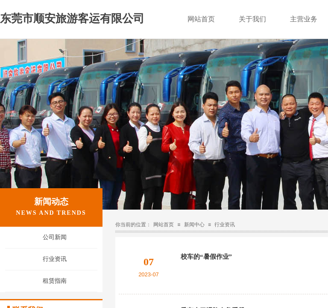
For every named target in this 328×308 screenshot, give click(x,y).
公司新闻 (55, 237)
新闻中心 (194, 225)
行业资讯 (224, 225)
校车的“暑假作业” (206, 256)
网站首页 (163, 225)
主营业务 (303, 19)
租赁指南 (55, 281)
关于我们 (252, 19)
